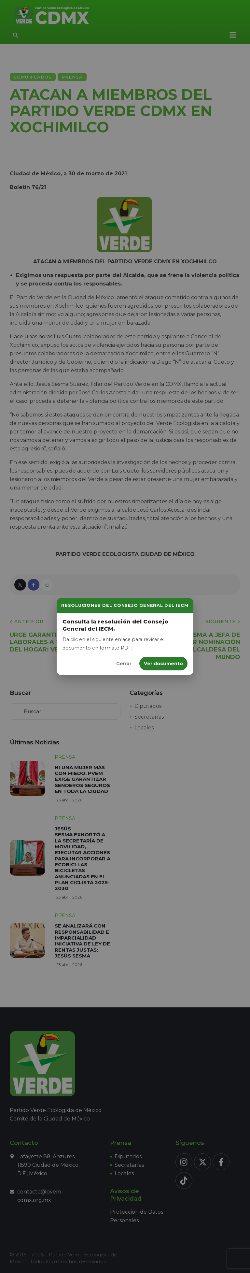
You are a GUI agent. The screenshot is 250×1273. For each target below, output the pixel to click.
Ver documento (163, 663)
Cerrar (124, 663)
